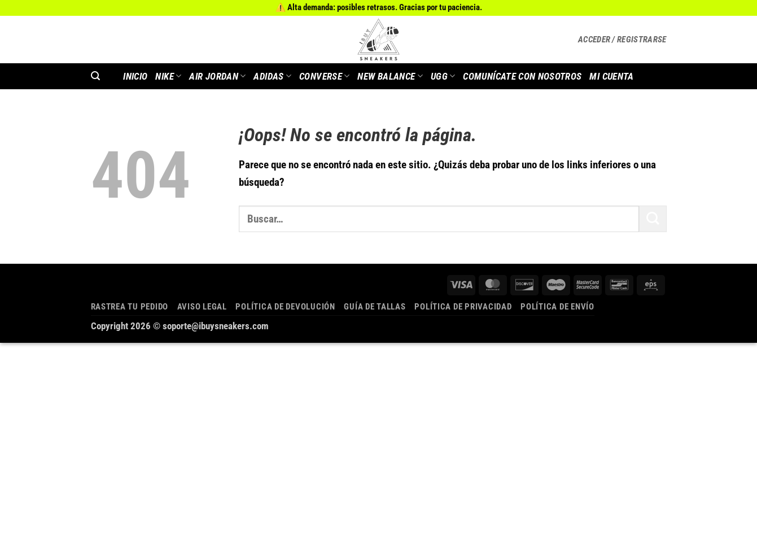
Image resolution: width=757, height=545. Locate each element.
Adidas (272, 76)
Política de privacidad (462, 307)
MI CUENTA (611, 76)
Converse (324, 76)
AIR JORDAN (217, 76)
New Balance (389, 76)
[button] (622, 39)
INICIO (135, 76)
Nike (168, 76)
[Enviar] (652, 219)
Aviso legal (202, 307)
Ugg (443, 76)
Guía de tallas (374, 307)
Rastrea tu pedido (130, 307)
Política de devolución (285, 307)
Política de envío (557, 307)
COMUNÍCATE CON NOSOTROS (522, 76)
